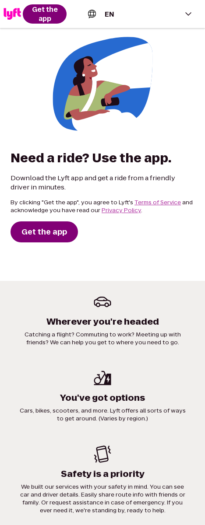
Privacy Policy (121, 210)
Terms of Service (157, 202)
